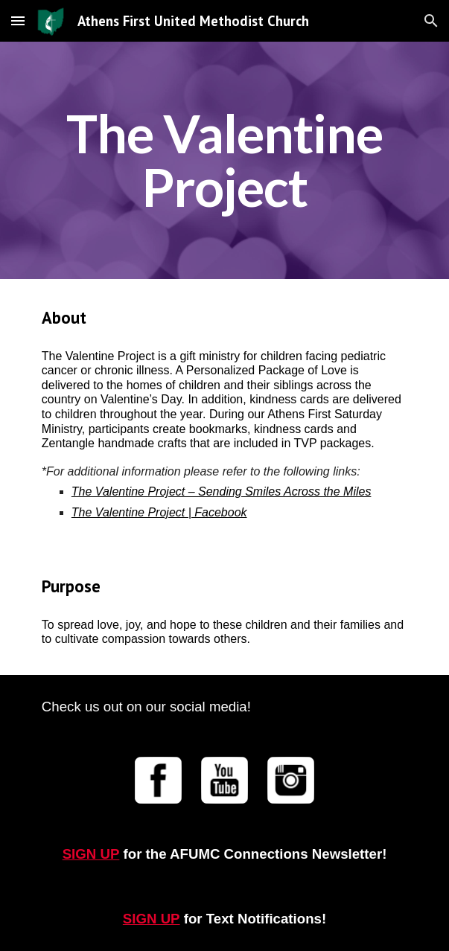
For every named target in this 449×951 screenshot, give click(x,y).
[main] (224, 160)
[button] (18, 20)
